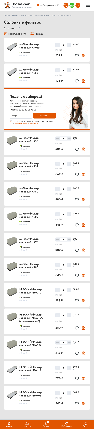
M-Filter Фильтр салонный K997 (29, 240)
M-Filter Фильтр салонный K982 (29, 189)
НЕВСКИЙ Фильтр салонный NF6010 (30, 291)
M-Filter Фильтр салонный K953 (29, 71)
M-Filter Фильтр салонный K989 (29, 215)
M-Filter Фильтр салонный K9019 (29, 45)
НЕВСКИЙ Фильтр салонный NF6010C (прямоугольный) (31, 318)
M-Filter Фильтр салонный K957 (29, 139)
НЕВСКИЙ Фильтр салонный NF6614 (30, 368)
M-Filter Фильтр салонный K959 (29, 164)
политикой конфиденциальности (26, 123)
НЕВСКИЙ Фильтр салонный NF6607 (30, 343)
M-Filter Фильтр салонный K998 (29, 265)
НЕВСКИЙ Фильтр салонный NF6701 (30, 393)
